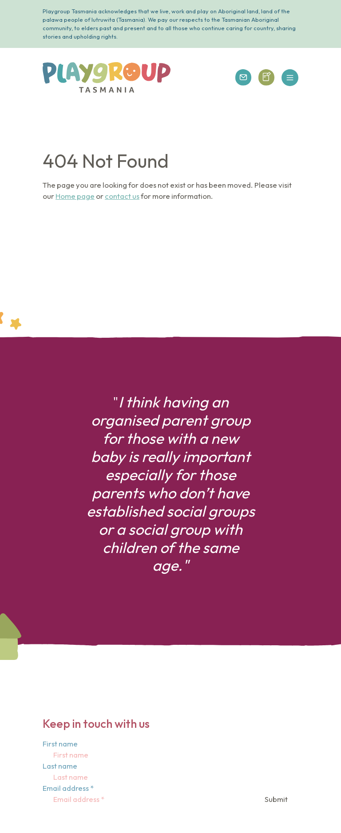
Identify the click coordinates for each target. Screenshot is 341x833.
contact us (122, 196)
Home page (75, 196)
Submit (276, 799)
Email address (68, 788)
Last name (60, 765)
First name (60, 743)
